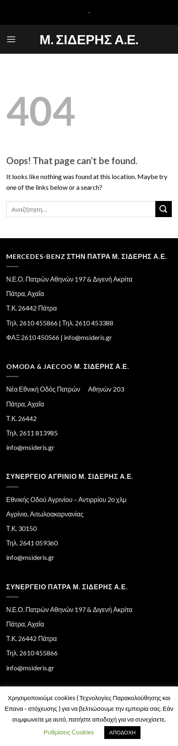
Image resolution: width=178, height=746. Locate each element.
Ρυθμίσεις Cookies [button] (69, 732)
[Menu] (11, 39)
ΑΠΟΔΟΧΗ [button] (122, 732)
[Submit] (163, 209)
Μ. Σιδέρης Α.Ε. (89, 39)
